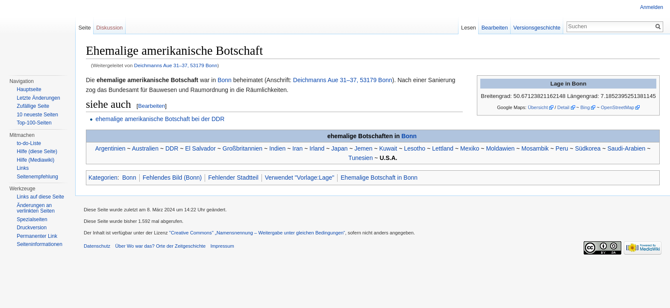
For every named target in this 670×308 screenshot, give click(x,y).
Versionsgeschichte (536, 27)
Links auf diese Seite (40, 197)
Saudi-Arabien (627, 148)
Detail (563, 107)
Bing (585, 107)
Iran (297, 148)
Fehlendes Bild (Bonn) (172, 177)
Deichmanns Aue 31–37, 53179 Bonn (175, 65)
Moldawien (500, 148)
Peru (561, 148)
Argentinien (110, 148)
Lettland (442, 148)
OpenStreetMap (617, 107)
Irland (316, 148)
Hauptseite (29, 89)
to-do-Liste (29, 143)
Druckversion (32, 228)
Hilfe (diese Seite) (37, 151)
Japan (339, 148)
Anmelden (651, 7)
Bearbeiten (151, 106)
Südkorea (588, 148)
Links (23, 168)
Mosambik (535, 148)
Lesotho (414, 148)
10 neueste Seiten (37, 115)
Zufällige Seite (33, 106)
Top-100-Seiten (34, 123)
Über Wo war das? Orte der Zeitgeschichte (160, 246)
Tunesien (360, 157)
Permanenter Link (37, 236)
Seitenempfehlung (37, 177)
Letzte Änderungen (38, 98)
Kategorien (103, 177)
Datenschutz (97, 246)
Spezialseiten (32, 219)
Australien (145, 148)
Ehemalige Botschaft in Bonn (379, 177)
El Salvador (200, 148)
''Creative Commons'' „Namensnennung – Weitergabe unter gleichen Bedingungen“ (257, 232)
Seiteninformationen (39, 244)
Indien (277, 148)
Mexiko (469, 148)
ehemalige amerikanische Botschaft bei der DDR (159, 119)
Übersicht (538, 107)
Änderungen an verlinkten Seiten (36, 208)
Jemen (363, 148)
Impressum (222, 246)
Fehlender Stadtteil (233, 177)
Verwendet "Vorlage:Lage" (300, 177)
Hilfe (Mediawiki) (35, 160)
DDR (171, 148)
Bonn (224, 80)
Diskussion (109, 27)
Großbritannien (242, 148)
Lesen (468, 27)
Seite (84, 27)
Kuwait (388, 148)
